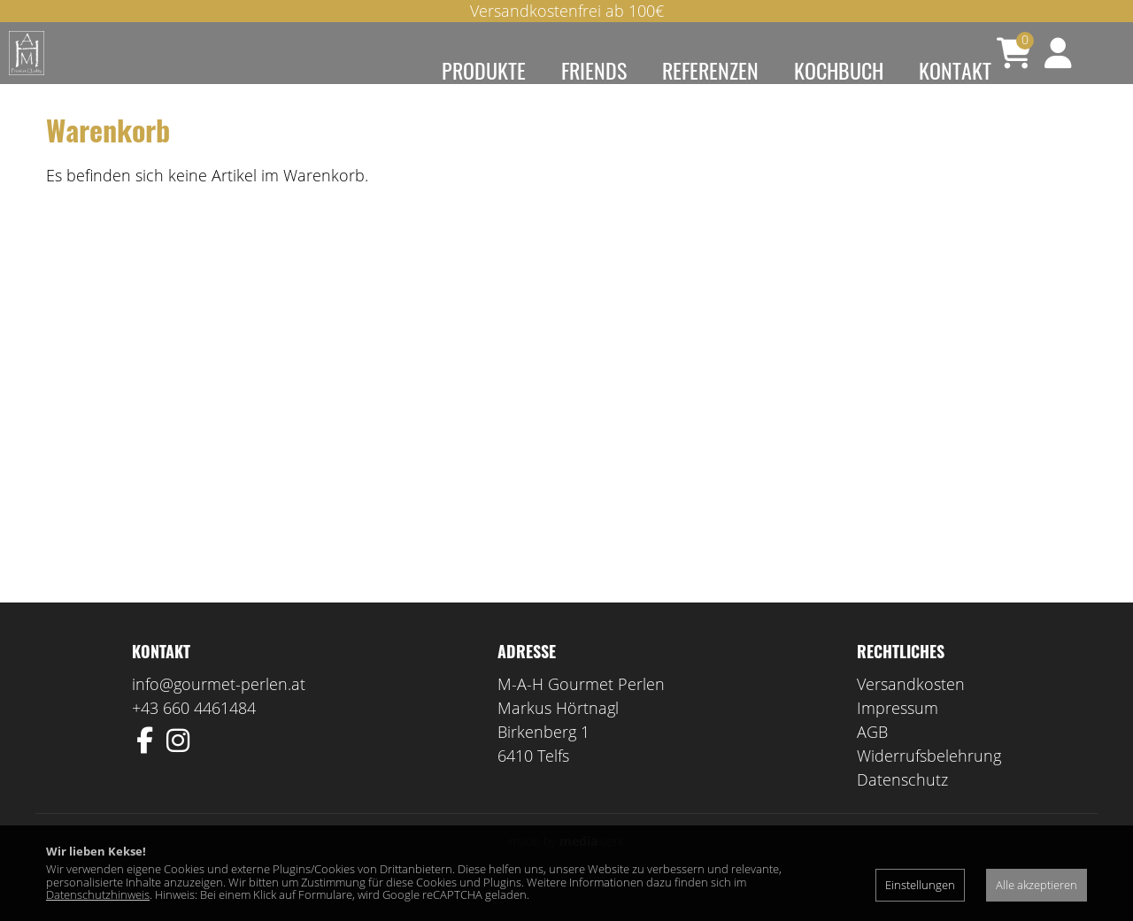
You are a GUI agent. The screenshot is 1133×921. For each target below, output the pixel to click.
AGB (872, 757)
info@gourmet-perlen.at (218, 709)
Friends (594, 70)
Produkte (484, 70)
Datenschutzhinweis (98, 894)
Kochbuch (838, 70)
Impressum (897, 733)
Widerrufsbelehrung (929, 781)
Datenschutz (902, 805)
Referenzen (710, 70)
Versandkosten (911, 709)
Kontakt (955, 70)
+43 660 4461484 (194, 733)
